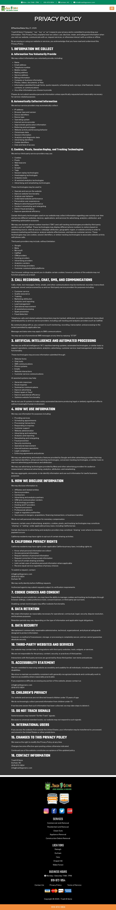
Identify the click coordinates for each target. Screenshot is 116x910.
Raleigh (58, 851)
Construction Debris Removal (58, 840)
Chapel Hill (58, 862)
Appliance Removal (58, 836)
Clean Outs (58, 832)
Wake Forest (58, 866)
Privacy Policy (56, 886)
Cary (58, 858)
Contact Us (39, 886)
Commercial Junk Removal (58, 824)
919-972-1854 (49, 2)
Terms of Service (74, 886)
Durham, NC (64, 2)
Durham (58, 855)
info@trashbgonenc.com (85, 2)
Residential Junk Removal (58, 828)
